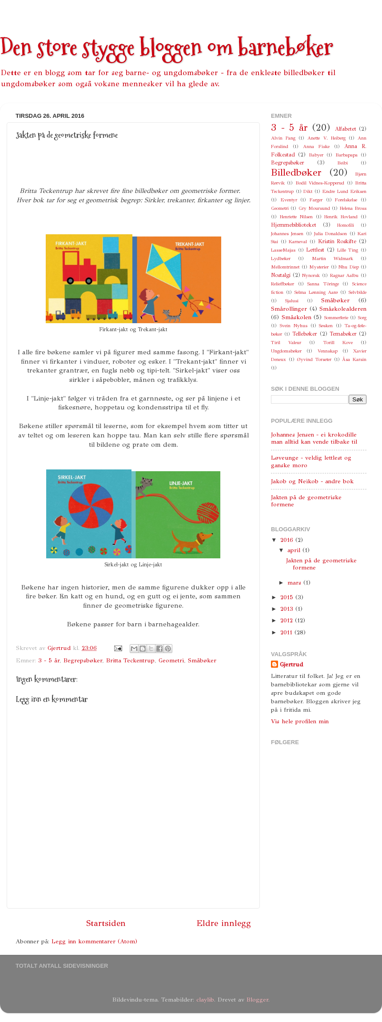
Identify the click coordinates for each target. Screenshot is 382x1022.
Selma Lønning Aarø (316, 292)
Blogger (257, 999)
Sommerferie (336, 318)
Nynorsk (311, 275)
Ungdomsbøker (286, 351)
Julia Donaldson (330, 233)
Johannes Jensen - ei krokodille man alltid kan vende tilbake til (314, 438)
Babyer (316, 155)
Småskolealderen (342, 309)
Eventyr (288, 200)
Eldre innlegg (223, 923)
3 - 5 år (49, 660)
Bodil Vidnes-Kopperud (319, 183)
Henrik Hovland (341, 217)
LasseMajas (283, 250)
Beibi (342, 163)
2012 (287, 620)
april (294, 550)
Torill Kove (338, 342)
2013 (287, 609)
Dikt (307, 191)
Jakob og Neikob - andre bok (312, 481)
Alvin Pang (283, 138)
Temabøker (343, 333)
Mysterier (319, 267)
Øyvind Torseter (314, 359)
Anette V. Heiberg (326, 138)
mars (295, 582)
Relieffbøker (282, 284)
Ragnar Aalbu (344, 275)
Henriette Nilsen (296, 217)
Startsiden (106, 923)
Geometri (171, 660)
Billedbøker (296, 172)
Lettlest (315, 249)
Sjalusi (291, 301)
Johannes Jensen (287, 233)
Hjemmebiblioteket (293, 224)
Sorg (362, 318)
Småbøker (202, 660)
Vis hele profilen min (300, 721)
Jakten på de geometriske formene (306, 500)
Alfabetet (345, 128)
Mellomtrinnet (285, 267)
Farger (316, 200)
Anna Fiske (316, 146)
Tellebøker (304, 333)
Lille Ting (347, 250)
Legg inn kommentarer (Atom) (94, 941)
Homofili (345, 225)
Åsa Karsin (354, 359)
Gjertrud (291, 664)
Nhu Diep (348, 267)
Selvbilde (357, 292)
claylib (205, 999)
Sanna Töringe (323, 284)
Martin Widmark (332, 258)
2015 (287, 597)
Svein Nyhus (293, 326)
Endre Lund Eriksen (344, 191)
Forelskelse (346, 200)
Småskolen (296, 317)
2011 (287, 632)
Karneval (298, 241)
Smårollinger (289, 309)
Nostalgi (280, 275)
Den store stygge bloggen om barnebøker (166, 47)
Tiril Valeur (286, 342)
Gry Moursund (314, 208)
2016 (287, 540)
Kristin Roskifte (337, 241)
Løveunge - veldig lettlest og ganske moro (311, 461)
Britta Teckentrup (130, 660)
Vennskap (328, 351)
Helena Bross (353, 208)
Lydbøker (280, 258)
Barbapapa (346, 155)
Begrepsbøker (83, 660)
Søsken (326, 326)
